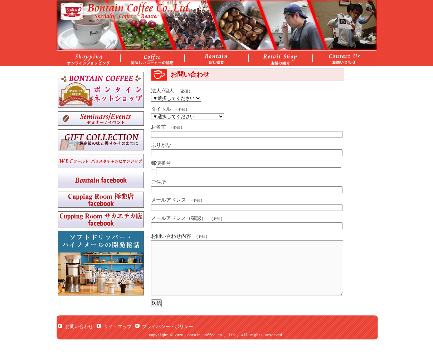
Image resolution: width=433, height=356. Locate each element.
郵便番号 (161, 163)
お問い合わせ (79, 337)
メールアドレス (168, 200)
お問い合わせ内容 (171, 236)
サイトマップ (118, 337)
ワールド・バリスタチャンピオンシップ (101, 161)
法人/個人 (162, 91)
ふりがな (161, 145)
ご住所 (158, 182)
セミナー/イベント (101, 118)
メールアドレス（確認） (178, 218)
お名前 (158, 127)
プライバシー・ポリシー (167, 337)
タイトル (161, 109)
